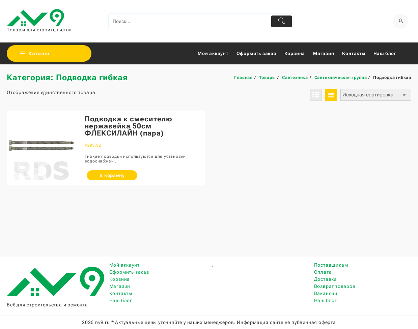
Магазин (120, 286)
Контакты (120, 293)
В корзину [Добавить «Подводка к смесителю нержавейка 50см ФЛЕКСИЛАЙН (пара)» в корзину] (112, 175)
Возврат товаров (335, 286)
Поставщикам (331, 265)
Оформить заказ (129, 272)
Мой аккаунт (124, 265)
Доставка (325, 279)
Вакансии (325, 293)
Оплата (323, 272)
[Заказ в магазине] (375, 95)
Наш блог (120, 300)
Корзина (119, 279)
